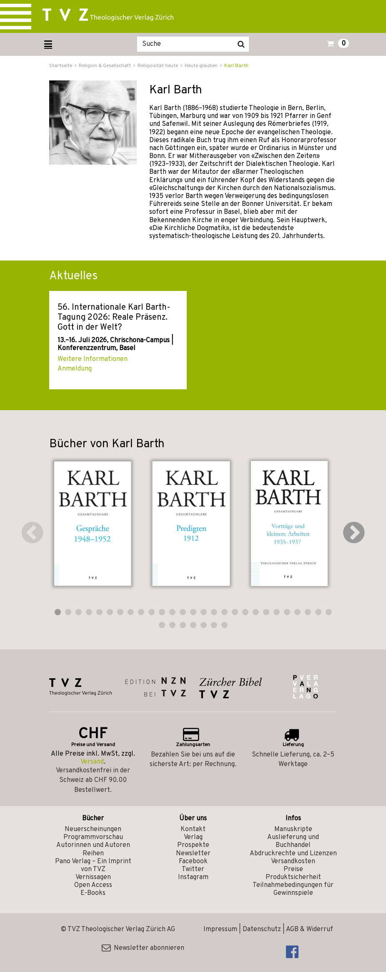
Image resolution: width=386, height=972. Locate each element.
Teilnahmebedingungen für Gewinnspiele (293, 889)
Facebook (193, 861)
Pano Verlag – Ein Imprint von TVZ (93, 865)
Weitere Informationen (93, 359)
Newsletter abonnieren (143, 948)
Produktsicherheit (293, 877)
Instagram (193, 877)
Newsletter (193, 853)
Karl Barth (236, 66)
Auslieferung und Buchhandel (293, 841)
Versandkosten (293, 861)
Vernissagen (93, 877)
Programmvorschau (93, 837)
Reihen (93, 853)
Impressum (220, 929)
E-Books (92, 893)
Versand (92, 762)
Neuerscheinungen (93, 829)
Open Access (93, 885)
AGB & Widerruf (309, 929)
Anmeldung (75, 369)
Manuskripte (293, 829)
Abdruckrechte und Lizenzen (293, 853)
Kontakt (193, 829)
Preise (293, 869)
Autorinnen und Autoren (93, 845)
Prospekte (193, 845)
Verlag (193, 837)
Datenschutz (262, 929)
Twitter (193, 869)
